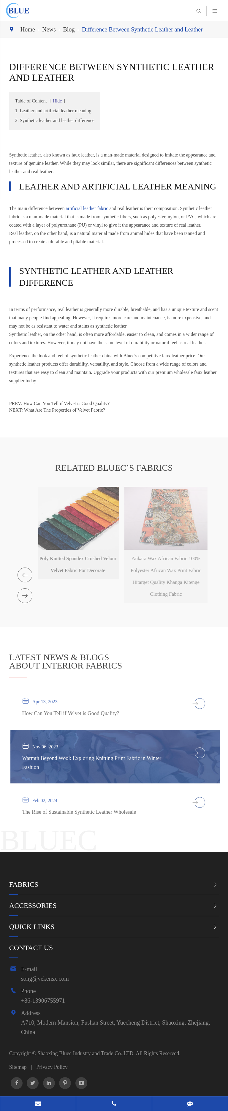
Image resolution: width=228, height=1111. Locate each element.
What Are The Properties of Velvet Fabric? (64, 410)
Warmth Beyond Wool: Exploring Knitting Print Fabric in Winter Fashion (94, 762)
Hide (57, 100)
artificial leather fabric (87, 208)
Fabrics (23, 884)
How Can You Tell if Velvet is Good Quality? (66, 403)
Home (27, 29)
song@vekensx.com (45, 978)
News (49, 29)
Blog (69, 29)
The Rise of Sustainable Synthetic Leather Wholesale (82, 812)
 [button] (24, 575)
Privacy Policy (52, 1067)
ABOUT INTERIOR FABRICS (65, 663)
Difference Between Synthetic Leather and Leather (142, 29)
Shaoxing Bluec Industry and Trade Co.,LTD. (86, 1053)
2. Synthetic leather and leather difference (54, 120)
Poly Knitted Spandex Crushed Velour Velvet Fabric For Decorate (74, 564)
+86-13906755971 (43, 1000)
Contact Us (31, 948)
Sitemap (18, 1067)
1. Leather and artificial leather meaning (53, 110)
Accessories (33, 905)
